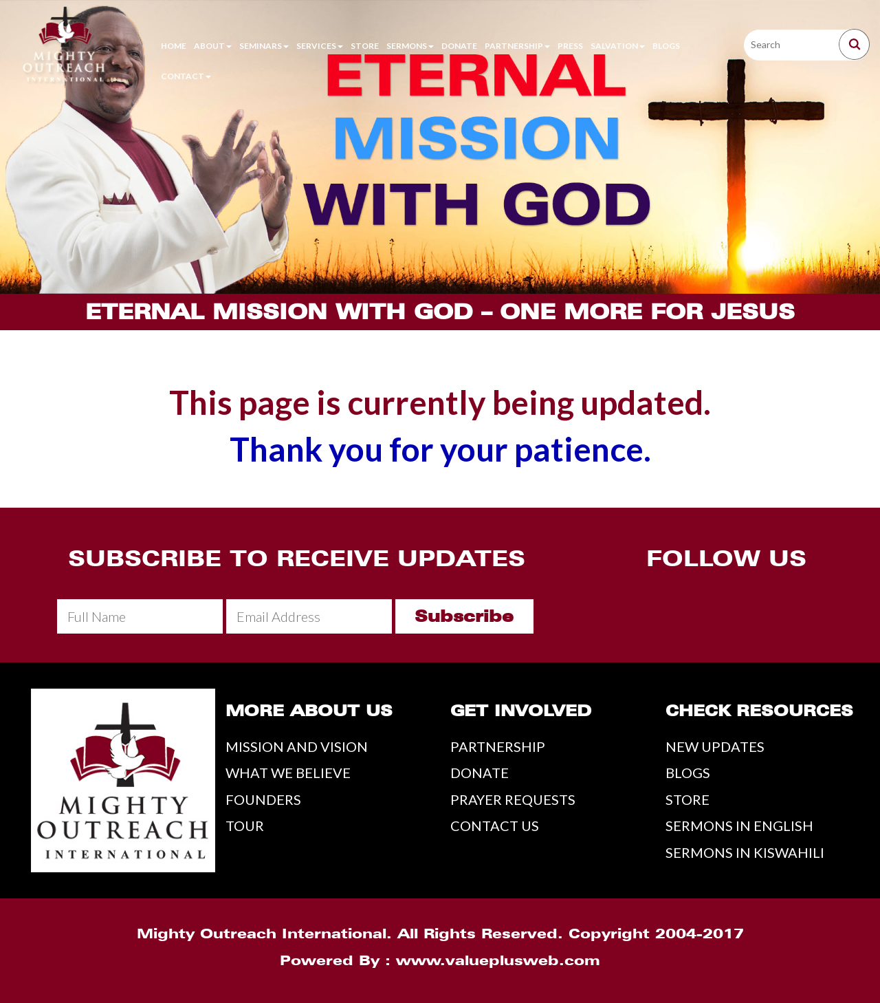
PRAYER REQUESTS (512, 799)
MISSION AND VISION (297, 746)
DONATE (479, 772)
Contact (186, 76)
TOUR (245, 825)
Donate (459, 46)
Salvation (618, 46)
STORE (688, 799)
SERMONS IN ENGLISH (739, 825)
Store (365, 46)
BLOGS (688, 772)
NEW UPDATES (715, 746)
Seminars (264, 46)
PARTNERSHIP (497, 746)
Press (570, 46)
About (213, 46)
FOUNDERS (263, 799)
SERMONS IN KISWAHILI (745, 852)
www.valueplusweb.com (498, 960)
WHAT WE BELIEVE (288, 772)
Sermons (410, 46)
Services (319, 46)
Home (173, 46)
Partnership (517, 46)
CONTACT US (494, 825)
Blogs (666, 46)
